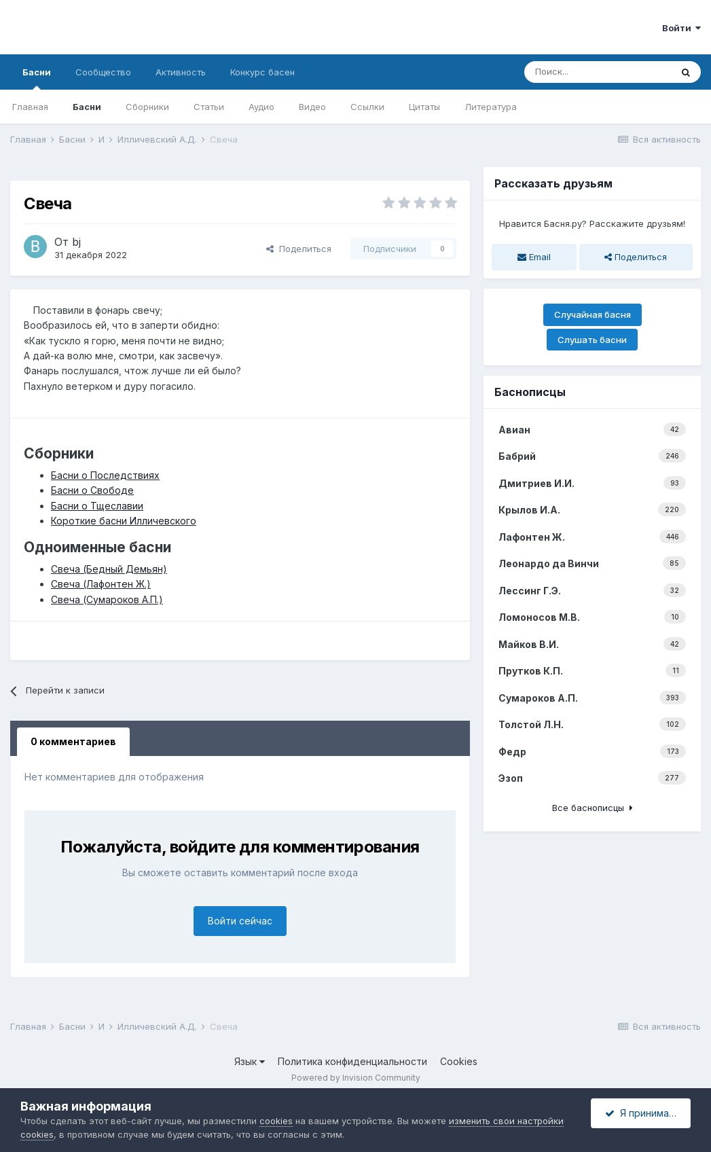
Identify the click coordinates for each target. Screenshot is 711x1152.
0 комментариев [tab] (73, 741)
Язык (249, 1061)
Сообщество (103, 72)
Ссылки (367, 106)
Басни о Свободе (92, 490)
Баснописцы (530, 392)
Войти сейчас (240, 920)
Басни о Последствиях (105, 475)
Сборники (147, 106)
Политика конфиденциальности (352, 1061)
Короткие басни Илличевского (123, 520)
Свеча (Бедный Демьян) (109, 569)
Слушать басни (592, 339)
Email (534, 256)
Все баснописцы (592, 807)
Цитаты (424, 106)
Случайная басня (592, 314)
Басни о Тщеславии (97, 505)
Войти (681, 27)
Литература (490, 106)
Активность (181, 72)
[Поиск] (597, 72)
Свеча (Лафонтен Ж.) (101, 584)
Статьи (209, 106)
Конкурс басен (262, 72)
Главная (30, 106)
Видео (312, 106)
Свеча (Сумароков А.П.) (107, 599)
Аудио (261, 106)
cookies (276, 1120)
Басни (36, 78)
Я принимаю (641, 1113)
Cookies (458, 1061)
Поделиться (298, 248)
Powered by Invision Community (355, 1078)
